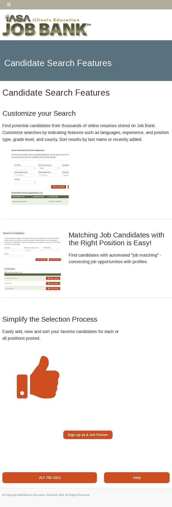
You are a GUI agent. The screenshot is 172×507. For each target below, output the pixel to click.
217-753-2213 (50, 478)
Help (137, 478)
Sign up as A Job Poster (88, 435)
